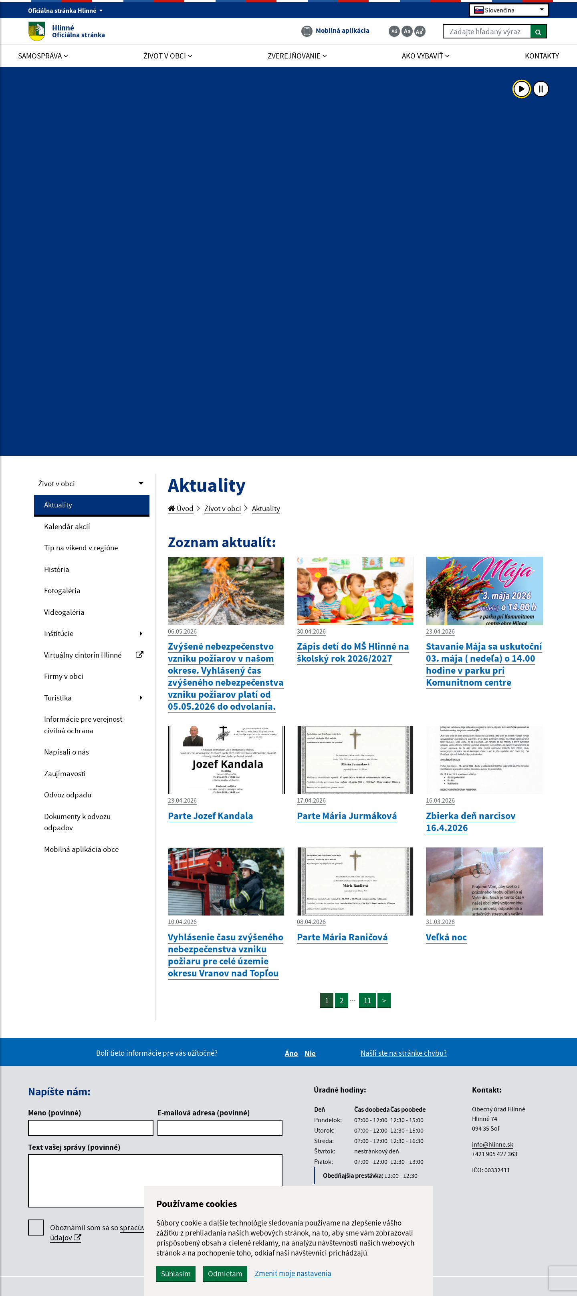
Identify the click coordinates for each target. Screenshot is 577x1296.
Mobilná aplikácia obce (81, 849)
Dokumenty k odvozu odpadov (77, 822)
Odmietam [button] (225, 1273)
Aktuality (58, 504)
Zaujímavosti (65, 773)
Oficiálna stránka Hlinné (65, 10)
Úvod (181, 508)
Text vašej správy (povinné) (74, 1147)
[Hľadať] (539, 31)
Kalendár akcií (67, 526)
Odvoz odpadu (67, 794)
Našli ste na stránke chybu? (404, 1053)
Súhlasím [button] (176, 1273)
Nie (311, 1053)
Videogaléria (64, 612)
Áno (293, 1053)
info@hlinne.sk (492, 1144)
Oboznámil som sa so (122, 1233)
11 (367, 1000)
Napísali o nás (66, 752)
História (56, 569)
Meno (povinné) (54, 1112)
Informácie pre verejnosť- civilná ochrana (84, 724)
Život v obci (56, 483)
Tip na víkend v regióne (81, 547)
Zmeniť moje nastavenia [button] (293, 1273)
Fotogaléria (62, 590)
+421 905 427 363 (494, 1154)
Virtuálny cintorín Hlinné (93, 655)
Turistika (58, 697)
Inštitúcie (58, 633)
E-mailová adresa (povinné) (203, 1112)
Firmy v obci (63, 676)
